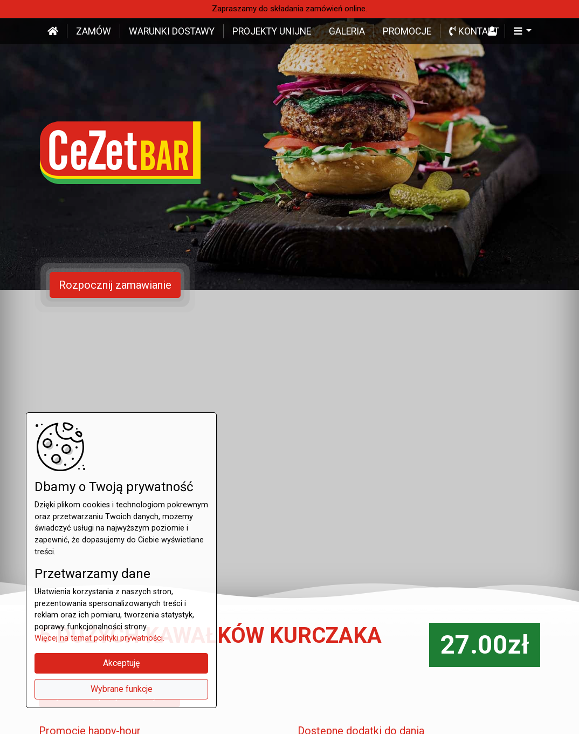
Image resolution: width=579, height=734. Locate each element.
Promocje (407, 31)
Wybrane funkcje (122, 689)
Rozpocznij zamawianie (115, 284)
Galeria (347, 31)
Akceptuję (121, 663)
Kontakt (474, 31)
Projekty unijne (271, 31)
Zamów (93, 31)
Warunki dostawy (172, 31)
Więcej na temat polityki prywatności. (99, 638)
